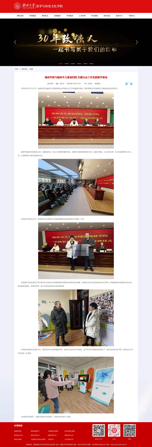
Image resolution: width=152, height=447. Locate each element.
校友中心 (119, 16)
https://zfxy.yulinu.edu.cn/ (119, 444)
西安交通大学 (35, 435)
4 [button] (78, 64)
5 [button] (84, 64)
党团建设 (57, 16)
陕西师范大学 (52, 435)
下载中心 (131, 16)
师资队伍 (45, 16)
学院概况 (32, 16)
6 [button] (90, 64)
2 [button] (66, 64)
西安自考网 (17, 439)
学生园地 (94, 16)
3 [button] (72, 64)
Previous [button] (15, 42)
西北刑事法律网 (70, 431)
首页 (16, 69)
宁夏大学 (51, 439)
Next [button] (137, 42)
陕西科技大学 (69, 435)
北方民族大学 (69, 439)
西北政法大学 (18, 435)
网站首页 (20, 16)
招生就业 (107, 16)
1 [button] (59, 64)
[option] (76, 42)
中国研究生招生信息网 (38, 439)
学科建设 (70, 16)
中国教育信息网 (53, 431)
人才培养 (82, 16)
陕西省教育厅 (35, 431)
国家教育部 (17, 431)
